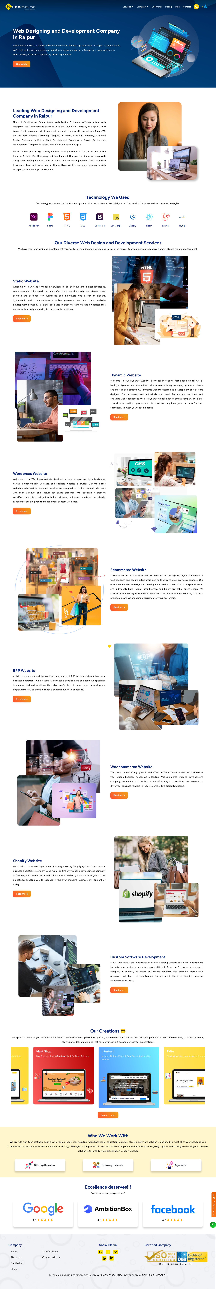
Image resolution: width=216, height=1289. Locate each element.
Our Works (157, 7)
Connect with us (51, 1257)
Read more (22, 318)
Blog (177, 7)
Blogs (13, 1269)
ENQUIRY (214, 1204)
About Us (16, 1257)
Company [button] (141, 7)
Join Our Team (50, 1251)
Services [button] (127, 7)
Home (14, 1251)
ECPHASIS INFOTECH (154, 1275)
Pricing (168, 7)
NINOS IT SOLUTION (112, 1275)
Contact (187, 7)
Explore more (108, 1115)
